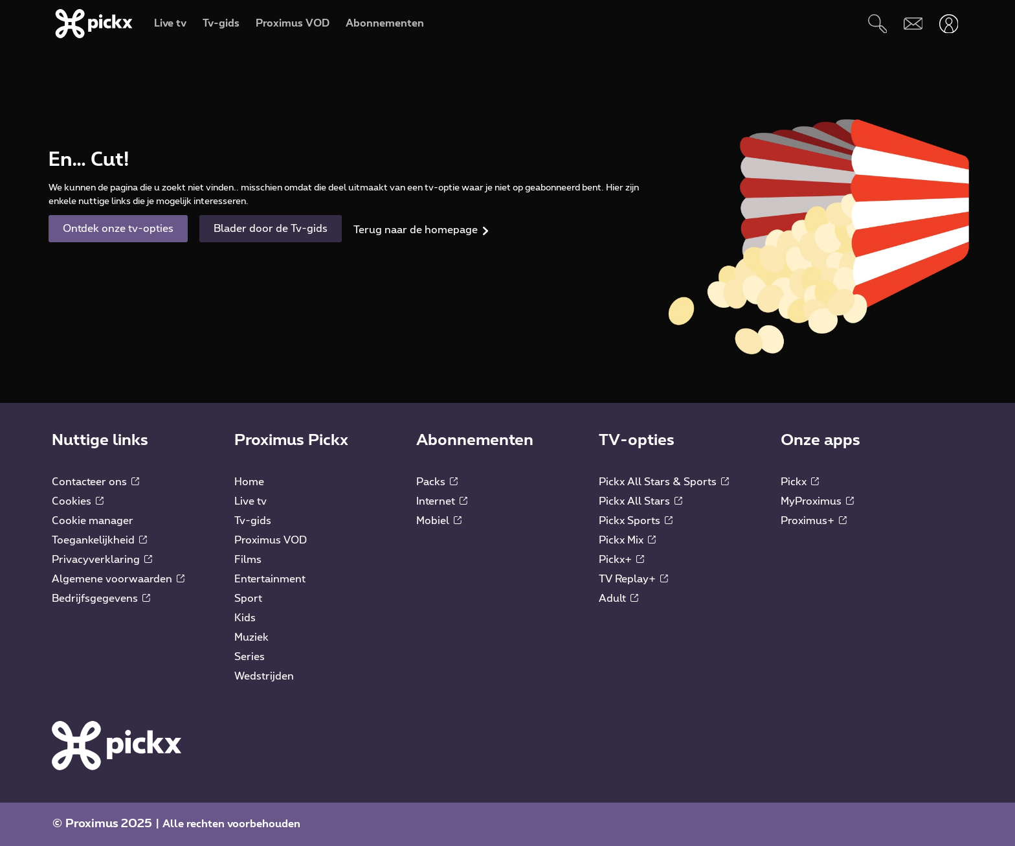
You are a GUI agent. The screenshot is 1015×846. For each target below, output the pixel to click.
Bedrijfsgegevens (101, 598)
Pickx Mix (627, 540)
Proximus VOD (270, 540)
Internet (441, 501)
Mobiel (439, 521)
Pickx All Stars (640, 501)
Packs (437, 482)
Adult (618, 598)
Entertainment (270, 579)
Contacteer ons (95, 482)
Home (249, 482)
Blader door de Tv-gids (271, 228)
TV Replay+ (633, 579)
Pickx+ (621, 559)
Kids (245, 618)
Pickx (800, 482)
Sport (248, 598)
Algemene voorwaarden (118, 579)
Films (248, 559)
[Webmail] (913, 23)
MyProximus (817, 501)
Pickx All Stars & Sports (664, 482)
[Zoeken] (877, 23)
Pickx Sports (636, 521)
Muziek (251, 637)
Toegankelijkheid (99, 540)
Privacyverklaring (102, 559)
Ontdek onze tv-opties (118, 228)
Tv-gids (252, 521)
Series (249, 657)
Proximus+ (814, 521)
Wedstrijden (264, 676)
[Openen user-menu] (948, 23)
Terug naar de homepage (415, 230)
